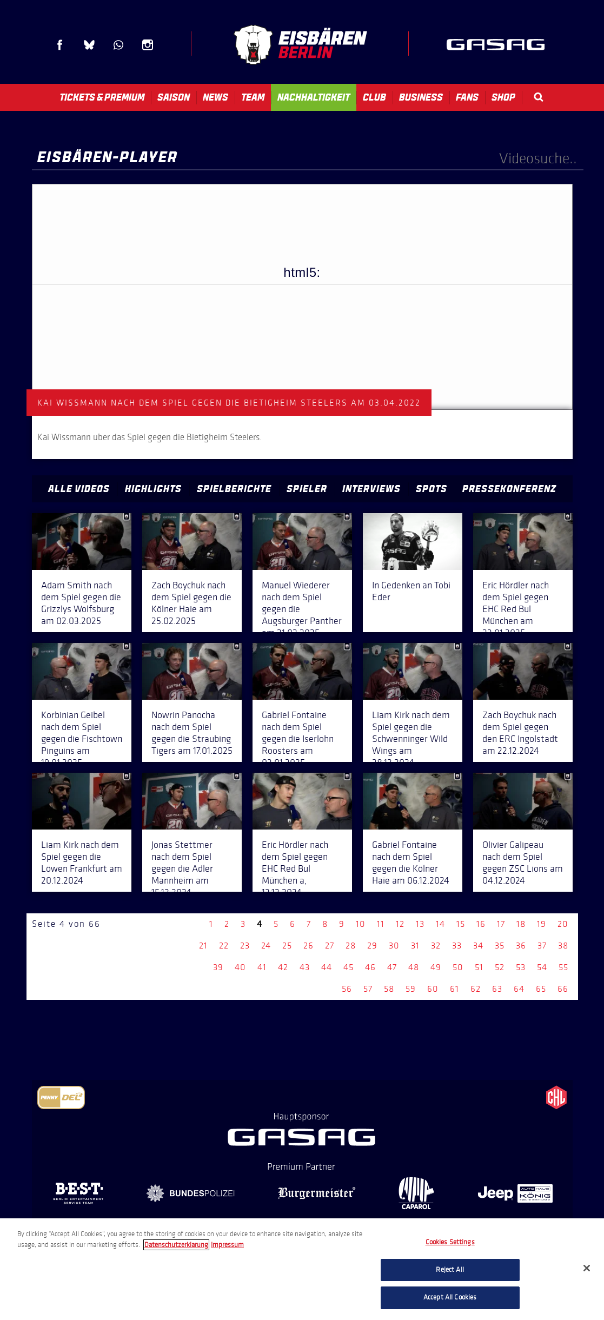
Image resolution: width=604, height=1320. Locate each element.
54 (542, 967)
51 (479, 967)
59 (411, 988)
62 (475, 988)
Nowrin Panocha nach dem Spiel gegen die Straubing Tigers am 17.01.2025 (192, 733)
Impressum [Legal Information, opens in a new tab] (227, 1245)
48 (413, 967)
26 (308, 945)
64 (519, 988)
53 (521, 967)
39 (218, 967)
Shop (503, 97)
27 (329, 945)
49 (435, 967)
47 (392, 967)
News (215, 97)
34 (478, 945)
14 (440, 924)
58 (389, 988)
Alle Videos (79, 488)
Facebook (60, 44)
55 (563, 967)
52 (500, 967)
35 (500, 945)
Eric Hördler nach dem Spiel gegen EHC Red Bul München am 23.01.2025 (515, 609)
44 (326, 967)
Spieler (307, 488)
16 (481, 924)
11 (380, 924)
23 (245, 945)
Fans (467, 97)
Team (252, 97)
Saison (173, 97)
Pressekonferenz (509, 488)
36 (521, 945)
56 (347, 988)
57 (368, 988)
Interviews (371, 488)
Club (374, 97)
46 (370, 967)
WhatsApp (118, 44)
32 (436, 945)
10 (361, 924)
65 (541, 988)
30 (394, 945)
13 (420, 924)
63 (497, 988)
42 (283, 967)
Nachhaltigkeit (313, 97)
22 (224, 945)
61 (454, 988)
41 (262, 967)
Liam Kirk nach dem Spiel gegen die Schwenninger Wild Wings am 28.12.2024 (411, 738)
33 (457, 945)
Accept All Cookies (449, 1297)
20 (562, 924)
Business (421, 97)
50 (458, 967)
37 (542, 945)
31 (415, 945)
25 (287, 945)
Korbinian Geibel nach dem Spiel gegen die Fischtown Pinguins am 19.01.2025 (81, 738)
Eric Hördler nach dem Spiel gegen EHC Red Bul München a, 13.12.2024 (295, 868)
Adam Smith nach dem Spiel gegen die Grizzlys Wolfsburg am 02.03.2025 (81, 603)
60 (433, 988)
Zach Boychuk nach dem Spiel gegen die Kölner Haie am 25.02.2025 (191, 603)
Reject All (449, 1269)
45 (348, 967)
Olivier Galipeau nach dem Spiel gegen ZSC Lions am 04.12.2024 (522, 862)
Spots (431, 488)
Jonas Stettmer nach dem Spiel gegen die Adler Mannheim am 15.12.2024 (182, 868)
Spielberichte (234, 488)
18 (521, 924)
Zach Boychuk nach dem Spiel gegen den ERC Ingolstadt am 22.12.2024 (520, 733)
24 (266, 945)
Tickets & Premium (101, 97)
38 (563, 945)
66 (562, 988)
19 (541, 924)
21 (203, 945)
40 (240, 967)
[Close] (587, 1268)
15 (460, 924)
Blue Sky (89, 44)
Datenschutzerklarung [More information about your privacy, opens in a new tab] (176, 1245)
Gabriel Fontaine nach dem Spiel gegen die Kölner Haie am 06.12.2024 (410, 862)
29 (372, 945)
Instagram (147, 44)
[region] (302, 1269)
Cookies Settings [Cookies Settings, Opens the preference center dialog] (450, 1242)
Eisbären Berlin (300, 44)
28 (351, 945)
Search (538, 97)
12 (400, 924)
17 (501, 924)
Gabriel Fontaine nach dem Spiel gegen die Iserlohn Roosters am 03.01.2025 (298, 738)
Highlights (153, 488)
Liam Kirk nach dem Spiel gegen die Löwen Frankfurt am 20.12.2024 (81, 862)
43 (305, 967)
